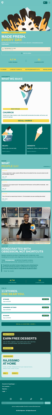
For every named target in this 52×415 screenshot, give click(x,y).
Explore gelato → (6, 151)
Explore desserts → (32, 151)
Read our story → (6, 274)
